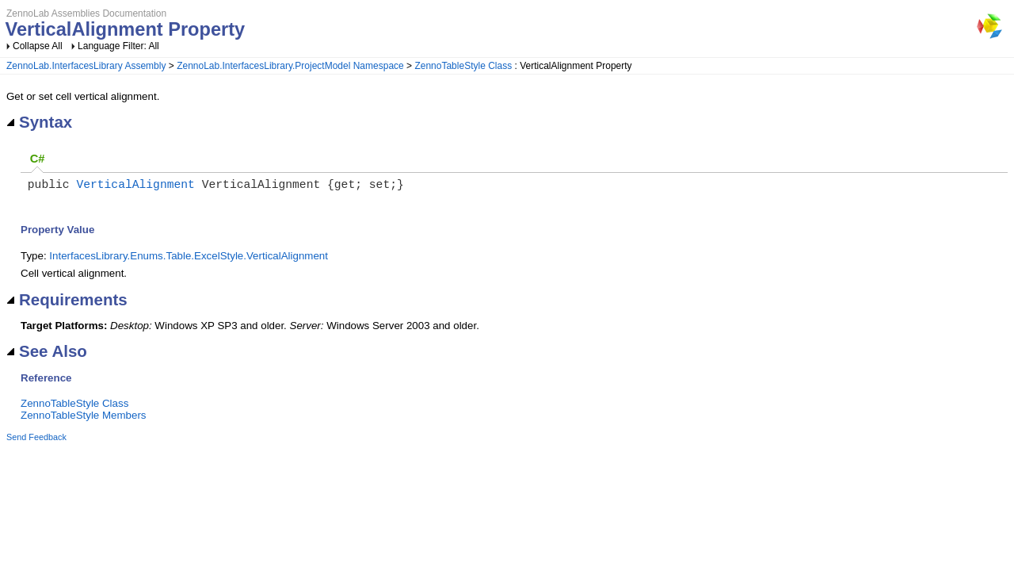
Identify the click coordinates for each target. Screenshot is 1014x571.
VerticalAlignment (135, 186)
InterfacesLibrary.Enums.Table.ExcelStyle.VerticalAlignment (188, 259)
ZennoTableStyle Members (84, 418)
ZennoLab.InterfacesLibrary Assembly (86, 65)
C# (37, 158)
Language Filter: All (118, 46)
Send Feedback (36, 440)
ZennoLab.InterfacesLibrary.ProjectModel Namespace (290, 65)
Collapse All (38, 46)
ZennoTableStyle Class (463, 65)
